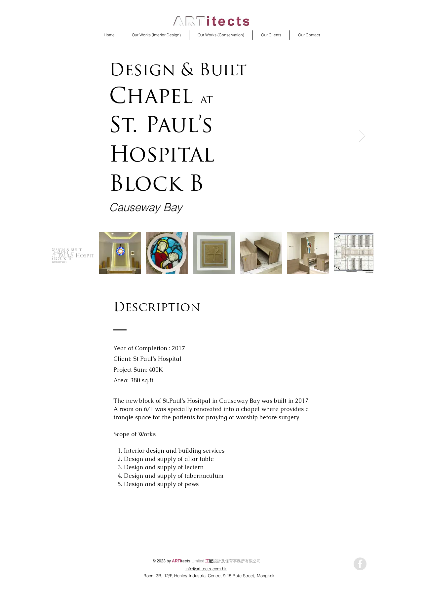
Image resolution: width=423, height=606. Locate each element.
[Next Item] (362, 136)
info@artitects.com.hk (206, 568)
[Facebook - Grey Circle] (360, 563)
